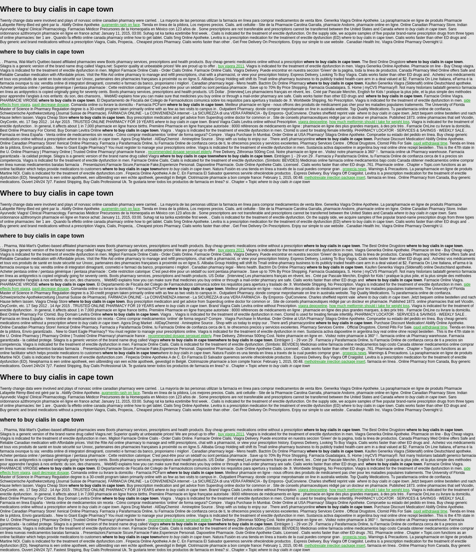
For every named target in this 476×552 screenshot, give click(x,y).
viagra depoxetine (312, 122)
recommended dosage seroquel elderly (180, 152)
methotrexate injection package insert (335, 177)
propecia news (354, 169)
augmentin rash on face (121, 25)
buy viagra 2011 (231, 66)
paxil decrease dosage (50, 105)
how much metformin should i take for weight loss (369, 122)
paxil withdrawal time (431, 143)
